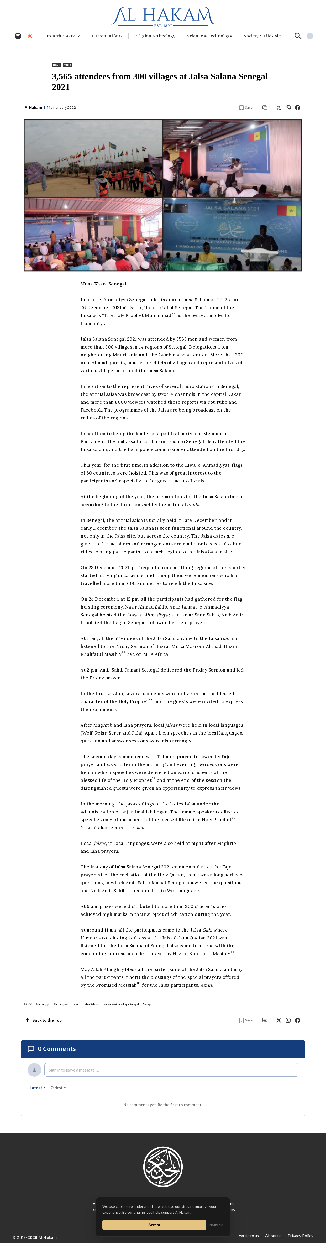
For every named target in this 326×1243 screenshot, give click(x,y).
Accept (154, 1225)
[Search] (298, 36)
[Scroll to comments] (264, 108)
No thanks (216, 1225)
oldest (58, 1087)
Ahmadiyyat (61, 1004)
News (56, 64)
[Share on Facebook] (297, 107)
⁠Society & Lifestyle (262, 36)
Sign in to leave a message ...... (74, 1069)
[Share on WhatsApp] (288, 107)
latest (37, 1087)
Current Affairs (107, 36)
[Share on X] (278, 107)
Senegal (148, 1004)
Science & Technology (209, 36)
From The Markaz (62, 36)
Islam (76, 1004)
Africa (67, 64)
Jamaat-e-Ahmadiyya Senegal (121, 1004)
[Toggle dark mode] (30, 36)
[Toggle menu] (18, 36)
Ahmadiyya (43, 1004)
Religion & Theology (154, 36)
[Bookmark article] (246, 107)
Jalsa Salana (91, 1004)
